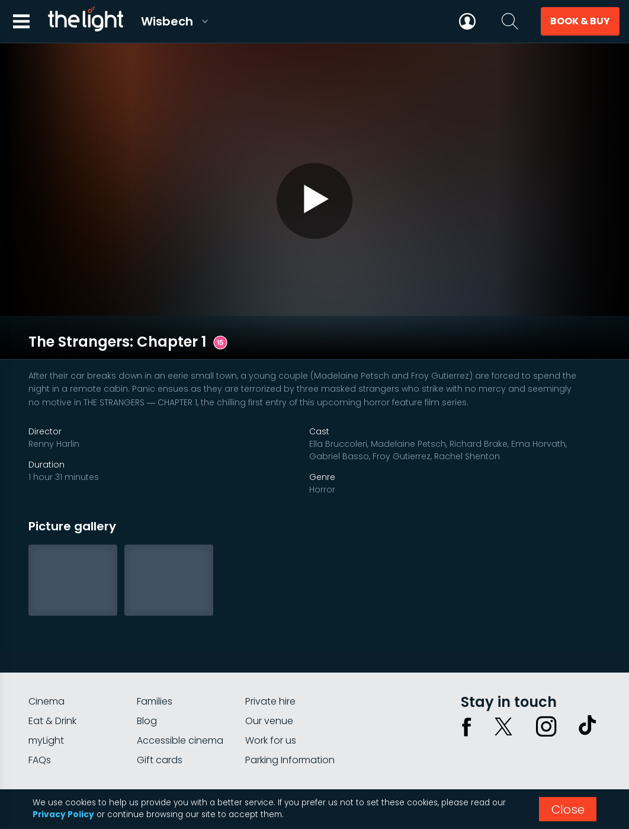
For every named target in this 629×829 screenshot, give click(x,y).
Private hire (270, 648)
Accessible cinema (180, 687)
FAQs (39, 706)
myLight (46, 687)
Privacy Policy (63, 814)
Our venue (269, 667)
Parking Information (290, 706)
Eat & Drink (52, 667)
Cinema (46, 648)
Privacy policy (482, 751)
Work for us (270, 687)
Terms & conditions (560, 751)
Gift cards (159, 706)
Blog (147, 667)
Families (154, 648)
